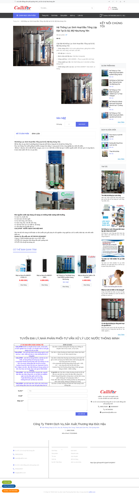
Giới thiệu (54, 15)
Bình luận (36, 134)
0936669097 (114, 406)
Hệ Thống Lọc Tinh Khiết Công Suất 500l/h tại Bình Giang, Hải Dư (116, 72)
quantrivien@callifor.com (109, 412)
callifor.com (92, 492)
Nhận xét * (20, 401)
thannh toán (74, 453)
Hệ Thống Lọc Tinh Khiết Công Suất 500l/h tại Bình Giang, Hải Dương (66, 277)
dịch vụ (72, 15)
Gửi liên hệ (81, 414)
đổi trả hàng (74, 459)
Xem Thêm (121, 122)
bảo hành (74, 450)
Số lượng (59, 124)
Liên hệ (80, 15)
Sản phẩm (63, 15)
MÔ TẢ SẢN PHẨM (22, 134)
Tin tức (54, 456)
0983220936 (19, 454)
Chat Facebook (9, 486)
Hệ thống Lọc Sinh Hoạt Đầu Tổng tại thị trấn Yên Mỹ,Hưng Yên (116, 82)
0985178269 (104, 406)
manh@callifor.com (21, 458)
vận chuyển (74, 456)
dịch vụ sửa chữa (76, 462)
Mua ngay (82, 124)
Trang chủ (45, 15)
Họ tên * (20, 391)
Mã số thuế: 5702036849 (69, 433)
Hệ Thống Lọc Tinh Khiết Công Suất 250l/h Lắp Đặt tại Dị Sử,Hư (116, 115)
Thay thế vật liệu (114, 151)
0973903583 (112, 15)
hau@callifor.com (20, 473)
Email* (20, 396)
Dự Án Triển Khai (57, 462)
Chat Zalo (7, 482)
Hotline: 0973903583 (10, 491)
